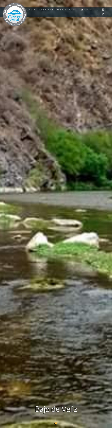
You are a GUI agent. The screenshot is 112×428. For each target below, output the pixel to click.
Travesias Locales (66, 10)
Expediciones (46, 10)
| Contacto (86, 10)
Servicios (31, 10)
